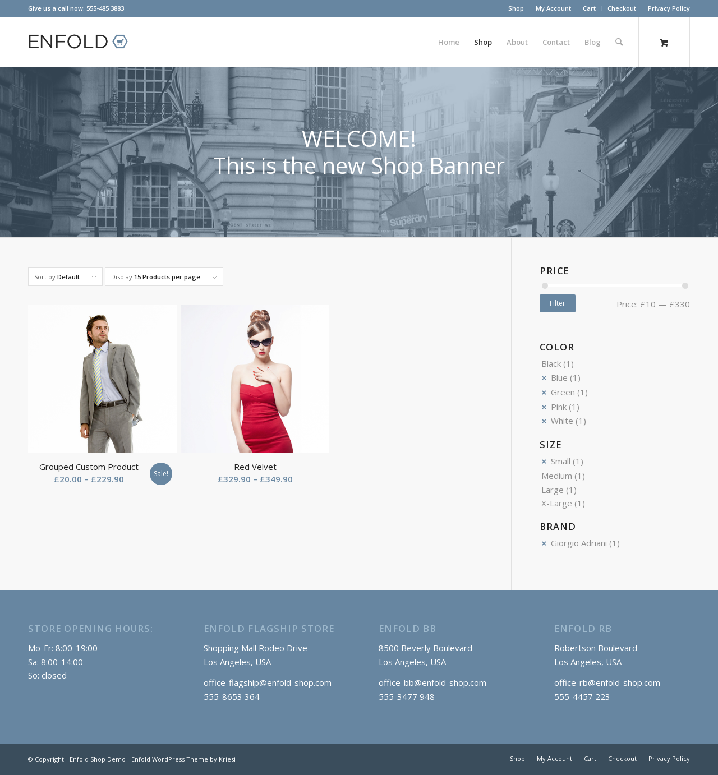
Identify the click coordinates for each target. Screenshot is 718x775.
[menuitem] (516, 8)
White (562, 420)
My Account (553, 8)
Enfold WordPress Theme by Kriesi (183, 759)
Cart (589, 8)
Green (563, 392)
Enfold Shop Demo (98, 759)
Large (552, 489)
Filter (557, 303)
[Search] (619, 42)
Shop (516, 8)
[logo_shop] (83, 42)
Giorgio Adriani (579, 542)
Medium (556, 475)
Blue (559, 377)
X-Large (556, 503)
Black (551, 363)
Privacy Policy (669, 8)
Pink (559, 406)
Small (560, 461)
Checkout (621, 8)
